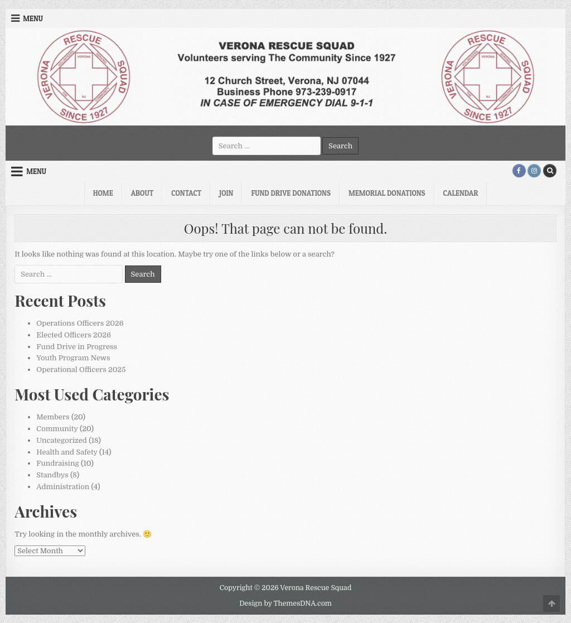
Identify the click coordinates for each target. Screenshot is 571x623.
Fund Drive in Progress (76, 346)
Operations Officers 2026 (79, 323)
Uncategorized (61, 440)
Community (57, 428)
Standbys (52, 475)
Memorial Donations (387, 193)
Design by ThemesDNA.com (285, 603)
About (142, 193)
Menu (33, 18)
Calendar (460, 193)
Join (226, 193)
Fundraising (57, 463)
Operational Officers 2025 (80, 369)
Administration (62, 486)
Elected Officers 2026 (73, 335)
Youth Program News (73, 358)
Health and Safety (66, 452)
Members (52, 417)
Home (103, 193)
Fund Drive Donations (291, 193)
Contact (186, 193)
